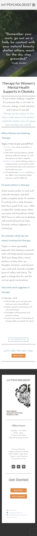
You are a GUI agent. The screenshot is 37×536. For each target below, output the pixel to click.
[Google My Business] (23, 466)
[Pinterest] (18, 466)
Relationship (10, 161)
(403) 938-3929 (11, 510)
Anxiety (8, 147)
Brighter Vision (24, 530)
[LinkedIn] (13, 466)
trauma (22, 172)
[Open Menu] (33, 4)
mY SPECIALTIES (18, 340)
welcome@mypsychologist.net (14, 512)
